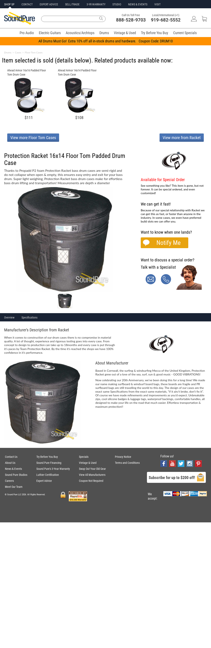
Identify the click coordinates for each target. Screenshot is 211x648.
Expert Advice (44, 480)
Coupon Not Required (91, 480)
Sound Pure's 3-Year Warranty (53, 468)
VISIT (157, 4)
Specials (83, 456)
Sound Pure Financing (48, 462)
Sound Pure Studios (16, 474)
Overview (9, 317)
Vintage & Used (125, 33)
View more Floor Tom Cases (33, 137)
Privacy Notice (123, 456)
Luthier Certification (47, 474)
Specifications (29, 317)
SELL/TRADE (72, 4)
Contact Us (11, 456)
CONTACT (27, 4)
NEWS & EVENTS (137, 4)
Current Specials (185, 33)
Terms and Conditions (127, 462)
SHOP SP (9, 4)
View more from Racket (182, 137)
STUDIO (116, 4)
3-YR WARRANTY (96, 4)
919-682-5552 (166, 20)
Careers (9, 480)
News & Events (13, 468)
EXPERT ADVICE (49, 4)
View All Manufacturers (92, 474)
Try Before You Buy (154, 33)
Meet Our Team (14, 486)
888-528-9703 (131, 20)
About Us (10, 462)
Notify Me (168, 242)
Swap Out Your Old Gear (92, 468)
